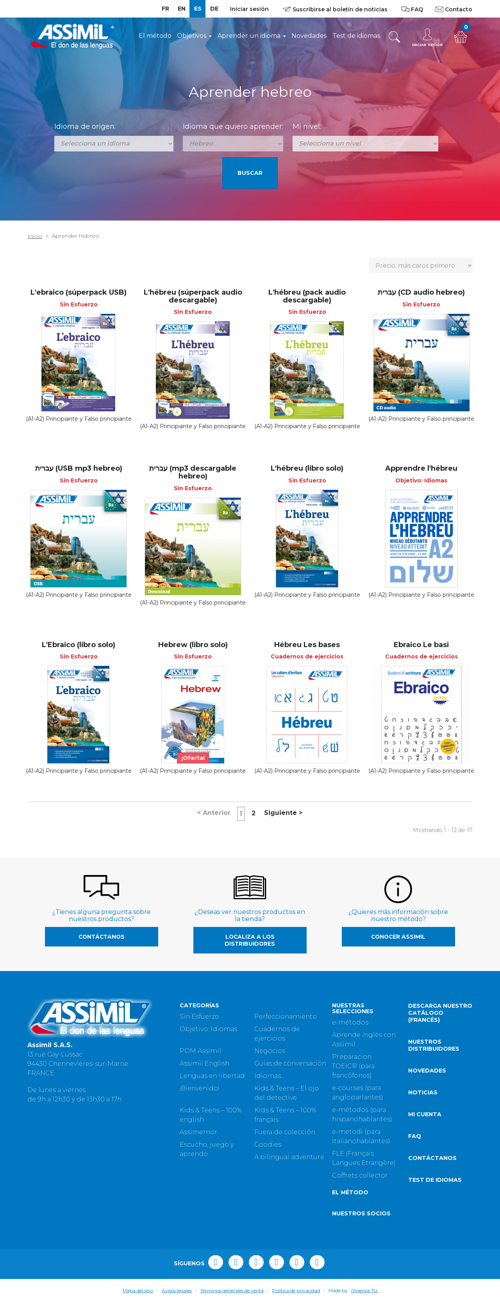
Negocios (269, 1051)
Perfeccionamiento (285, 1016)
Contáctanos (102, 937)
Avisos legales (177, 1290)
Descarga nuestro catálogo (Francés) (440, 1012)
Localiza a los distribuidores (250, 940)
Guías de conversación (290, 1063)
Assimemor (198, 1132)
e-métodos (350, 1022)
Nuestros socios (361, 1213)
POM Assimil (200, 1051)
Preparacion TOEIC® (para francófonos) (353, 1066)
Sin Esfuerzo (199, 1016)
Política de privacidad (296, 1290)
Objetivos (194, 35)
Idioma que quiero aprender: (233, 126)
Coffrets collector (360, 1175)
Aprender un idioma (252, 35)
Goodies (267, 1144)
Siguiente (283, 812)
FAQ (414, 1136)
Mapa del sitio (138, 1290)
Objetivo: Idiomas (208, 1029)
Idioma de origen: (85, 126)
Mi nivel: (307, 126)
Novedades (309, 35)
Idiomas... (269, 1076)
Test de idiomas (356, 35)
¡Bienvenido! (199, 1088)
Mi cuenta (424, 1114)
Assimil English (204, 1063)
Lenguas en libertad (212, 1076)
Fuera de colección (284, 1132)
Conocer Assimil (398, 937)
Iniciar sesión (249, 8)
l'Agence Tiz (364, 1290)
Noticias (423, 1092)
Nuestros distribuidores (433, 1045)
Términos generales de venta (232, 1290)
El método (155, 35)
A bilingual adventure (289, 1157)
